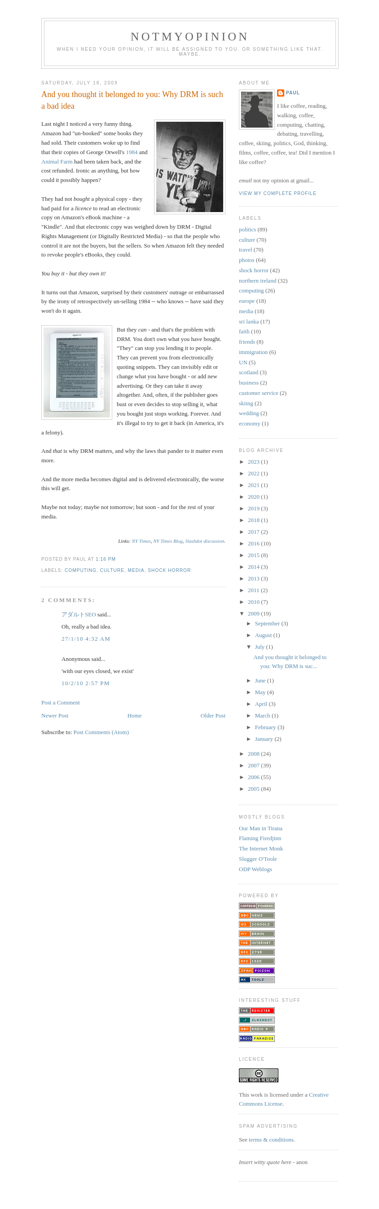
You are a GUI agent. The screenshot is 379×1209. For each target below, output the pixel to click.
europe (247, 300)
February (266, 727)
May (261, 692)
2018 (254, 520)
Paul (293, 92)
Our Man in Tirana (260, 828)
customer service (258, 393)
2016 (254, 543)
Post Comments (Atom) (101, 732)
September (268, 623)
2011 (254, 590)
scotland (248, 372)
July (260, 646)
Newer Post (54, 715)
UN (243, 362)
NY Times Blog (168, 541)
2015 (254, 555)
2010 (254, 601)
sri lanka (249, 321)
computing (81, 570)
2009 (254, 613)
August (264, 635)
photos (247, 260)
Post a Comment (60, 702)
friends (247, 341)
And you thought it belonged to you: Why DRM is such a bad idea (132, 100)
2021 (254, 485)
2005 (254, 788)
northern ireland (257, 280)
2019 (254, 508)
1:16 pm (106, 559)
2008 (254, 753)
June (261, 680)
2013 (254, 578)
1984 (131, 152)
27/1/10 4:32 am (86, 638)
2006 (254, 777)
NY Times (141, 541)
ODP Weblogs (255, 869)
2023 (254, 461)
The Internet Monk (261, 848)
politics (247, 229)
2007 (254, 765)
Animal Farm (57, 161)
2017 (254, 531)
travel (245, 249)
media (136, 570)
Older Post (213, 715)
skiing (246, 403)
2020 (254, 496)
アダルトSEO (79, 614)
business (249, 382)
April (262, 703)
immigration (253, 352)
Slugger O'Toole (258, 858)
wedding (249, 413)
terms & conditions (271, 1139)
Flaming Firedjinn (260, 838)
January (265, 738)
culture (112, 570)
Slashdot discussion (204, 541)
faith (244, 331)
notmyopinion (190, 36)
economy (249, 423)
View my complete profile (278, 193)
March (263, 715)
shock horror (169, 570)
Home (135, 715)
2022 (254, 473)
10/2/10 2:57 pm (86, 683)
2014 (254, 566)
